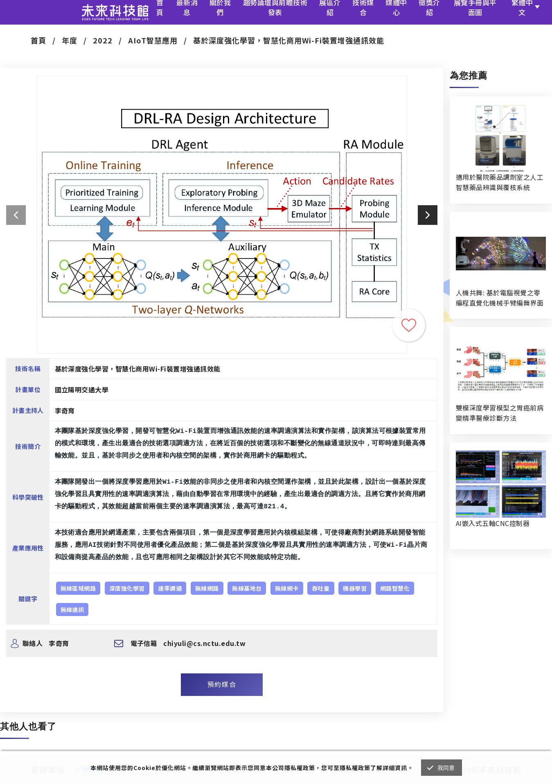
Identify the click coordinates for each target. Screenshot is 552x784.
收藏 (408, 325)
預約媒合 (221, 684)
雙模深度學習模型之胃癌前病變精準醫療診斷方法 (499, 413)
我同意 (446, 768)
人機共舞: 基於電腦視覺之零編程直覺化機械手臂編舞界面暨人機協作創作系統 (499, 298)
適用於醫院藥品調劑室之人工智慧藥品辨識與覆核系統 (499, 182)
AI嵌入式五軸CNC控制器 (492, 523)
